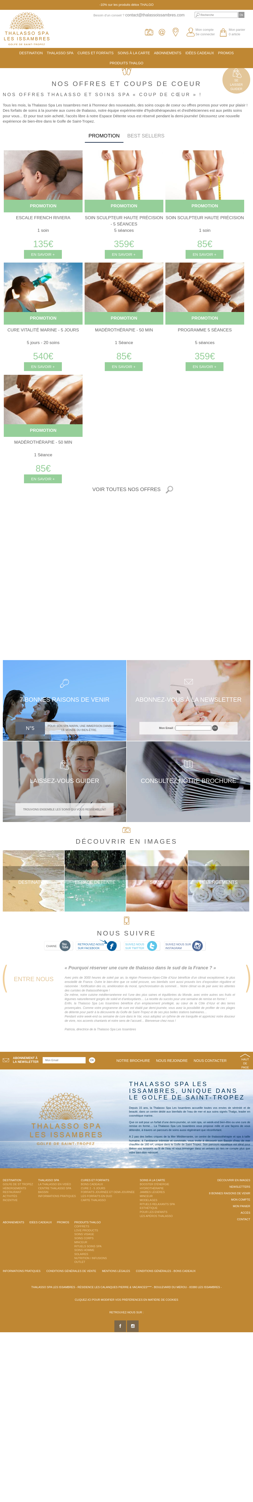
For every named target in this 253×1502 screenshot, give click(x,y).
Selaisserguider (236, 85)
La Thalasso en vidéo (54, 1184)
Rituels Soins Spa (88, 1246)
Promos (226, 53)
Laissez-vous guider (64, 780)
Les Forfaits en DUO (96, 1196)
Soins (157, 882)
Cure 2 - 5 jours (93, 1188)
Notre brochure (133, 1061)
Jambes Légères (152, 1192)
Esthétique (148, 1207)
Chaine (51, 946)
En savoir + (43, 254)
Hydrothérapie (152, 1188)
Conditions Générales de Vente (71, 1270)
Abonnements (167, 53)
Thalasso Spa (60, 53)
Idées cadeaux (199, 53)
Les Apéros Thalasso (156, 1215)
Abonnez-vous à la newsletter (188, 699)
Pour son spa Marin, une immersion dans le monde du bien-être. (79, 727)
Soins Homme (84, 1250)
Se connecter (205, 34)
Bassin (43, 1192)
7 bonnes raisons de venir (64, 699)
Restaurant (12, 1192)
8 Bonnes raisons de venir (229, 1193)
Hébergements (218, 882)
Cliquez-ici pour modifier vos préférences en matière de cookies (126, 1299)
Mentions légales (116, 1270)
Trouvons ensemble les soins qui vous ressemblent (64, 809)
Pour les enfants (153, 1211)
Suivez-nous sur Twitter (134, 946)
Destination (31, 53)
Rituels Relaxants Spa (157, 1204)
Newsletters (239, 1186)
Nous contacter (210, 1061)
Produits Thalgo (126, 63)
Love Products (86, 1230)
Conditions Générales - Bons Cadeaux (166, 1270)
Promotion (104, 135)
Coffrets (81, 1226)
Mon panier (241, 1206)
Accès (245, 1212)
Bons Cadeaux (92, 1184)
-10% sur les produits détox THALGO (126, 5)
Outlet (79, 1261)
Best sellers (145, 135)
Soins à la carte (134, 53)
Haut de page (245, 1063)
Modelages (148, 1200)
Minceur (146, 1196)
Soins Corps (83, 1238)
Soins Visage (84, 1234)
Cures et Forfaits (96, 53)
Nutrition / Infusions (90, 1258)
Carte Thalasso (93, 1200)
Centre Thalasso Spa (54, 1188)
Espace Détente (95, 882)
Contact (243, 1219)
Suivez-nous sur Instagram (178, 946)
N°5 (30, 728)
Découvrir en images (233, 1180)
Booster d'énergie (154, 1184)
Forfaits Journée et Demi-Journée (108, 1192)
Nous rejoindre (172, 1061)
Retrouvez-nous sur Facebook (91, 946)
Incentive (10, 1200)
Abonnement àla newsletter (26, 1060)
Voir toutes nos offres (126, 489)
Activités (10, 1196)
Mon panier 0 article (237, 32)
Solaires (81, 1254)
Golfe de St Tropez (18, 1184)
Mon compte (204, 30)
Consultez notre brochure (188, 780)
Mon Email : (167, 727)
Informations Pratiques (57, 1196)
